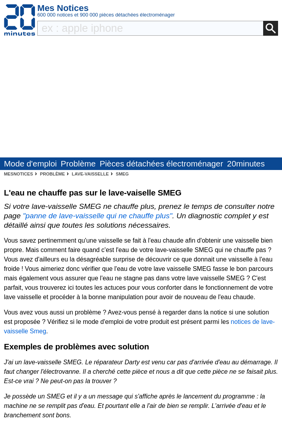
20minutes (246, 163)
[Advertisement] (141, 99)
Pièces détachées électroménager (161, 163)
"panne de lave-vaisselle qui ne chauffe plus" (97, 216)
